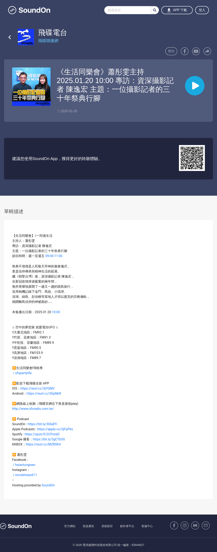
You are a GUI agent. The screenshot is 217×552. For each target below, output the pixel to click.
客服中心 (147, 526)
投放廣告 (88, 526)
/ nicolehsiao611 (24, 475)
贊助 (171, 51)
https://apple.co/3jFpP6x (55, 429)
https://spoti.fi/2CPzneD (42, 434)
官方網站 (70, 526)
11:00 (58, 256)
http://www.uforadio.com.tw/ (33, 409)
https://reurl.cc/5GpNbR (44, 393)
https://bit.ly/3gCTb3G (49, 439)
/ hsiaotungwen (24, 465)
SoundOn (48, 485)
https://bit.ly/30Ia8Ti (42, 424)
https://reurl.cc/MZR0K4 (43, 444)
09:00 (49, 256)
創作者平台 (127, 526)
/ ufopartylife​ (22, 373)
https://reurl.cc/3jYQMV (37, 388)
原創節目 (107, 526)
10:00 (56, 312)
